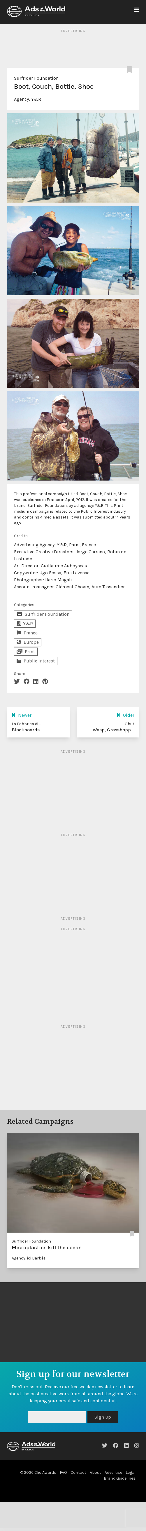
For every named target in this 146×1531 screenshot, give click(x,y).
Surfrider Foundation (36, 78)
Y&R (36, 99)
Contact (78, 1472)
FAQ (63, 1472)
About (95, 1472)
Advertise (113, 1472)
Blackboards (26, 730)
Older (125, 715)
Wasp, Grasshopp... (113, 730)
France (27, 633)
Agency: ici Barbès (29, 1258)
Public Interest (36, 661)
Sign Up (102, 1417)
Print (26, 651)
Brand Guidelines (120, 1478)
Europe (28, 642)
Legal (131, 1472)
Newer (21, 715)
